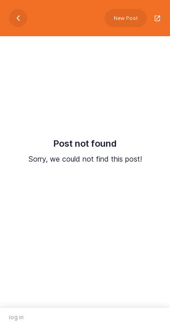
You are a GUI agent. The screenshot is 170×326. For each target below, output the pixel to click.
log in (16, 317)
